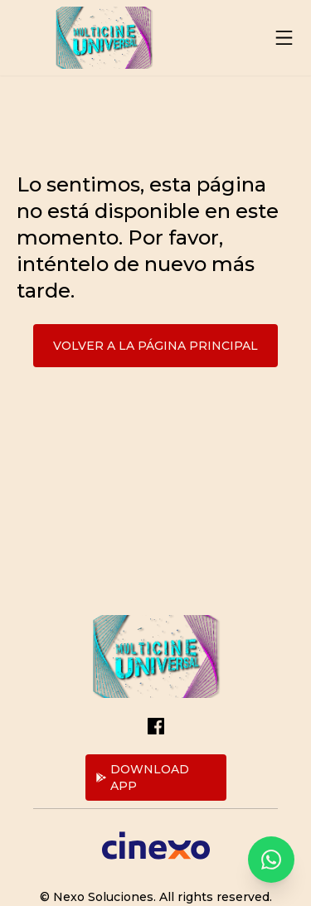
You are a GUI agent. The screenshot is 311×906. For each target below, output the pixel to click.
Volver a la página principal (155, 345)
